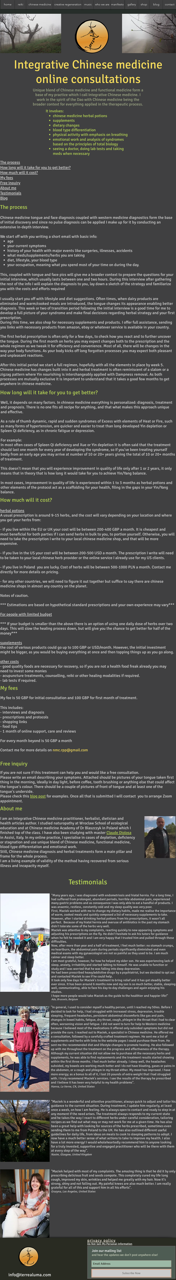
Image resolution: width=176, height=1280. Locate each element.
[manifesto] (117, 4)
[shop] (144, 4)
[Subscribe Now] (131, 1273)
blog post (38, 796)
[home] (7, 4)
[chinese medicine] (39, 4)
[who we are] (102, 4)
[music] (88, 4)
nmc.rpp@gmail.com (70, 750)
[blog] (156, 4)
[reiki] (20, 4)
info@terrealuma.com (29, 1274)
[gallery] (131, 4)
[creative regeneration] (67, 4)
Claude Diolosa (118, 832)
